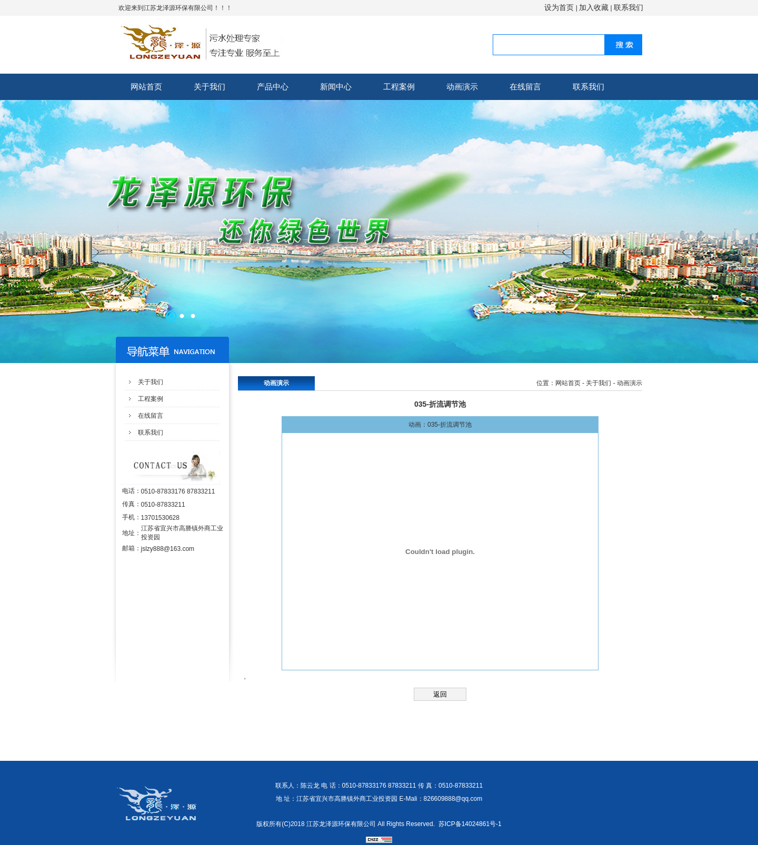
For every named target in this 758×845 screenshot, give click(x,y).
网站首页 (146, 86)
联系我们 (628, 7)
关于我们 (209, 86)
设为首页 (559, 7)
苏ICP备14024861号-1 (470, 824)
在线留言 (525, 86)
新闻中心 (336, 86)
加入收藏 (594, 7)
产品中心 (272, 86)
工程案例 (399, 86)
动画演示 (462, 86)
